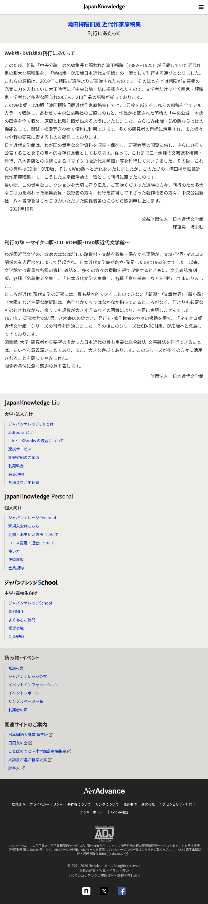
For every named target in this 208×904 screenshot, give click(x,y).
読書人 (16, 768)
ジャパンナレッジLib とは (31, 424)
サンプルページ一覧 (25, 701)
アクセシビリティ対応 (175, 804)
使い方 (14, 551)
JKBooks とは (20, 432)
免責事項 (130, 804)
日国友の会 (20, 743)
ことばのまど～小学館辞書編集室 (39, 751)
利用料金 (16, 465)
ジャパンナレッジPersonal (32, 517)
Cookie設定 (119, 812)
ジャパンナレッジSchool (30, 603)
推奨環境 (16, 559)
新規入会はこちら (23, 526)
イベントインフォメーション (33, 684)
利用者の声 (18, 710)
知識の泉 (16, 668)
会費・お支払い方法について (33, 534)
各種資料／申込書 (23, 482)
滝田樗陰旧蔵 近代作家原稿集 (104, 24)
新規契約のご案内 (23, 457)
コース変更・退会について (31, 543)
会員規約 (16, 474)
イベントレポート (23, 693)
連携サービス (20, 449)
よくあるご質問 (21, 620)
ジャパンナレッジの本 (27, 676)
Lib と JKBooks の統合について (36, 440)
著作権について (79, 804)
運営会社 (148, 804)
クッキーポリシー (93, 812)
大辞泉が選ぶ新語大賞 (30, 759)
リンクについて (107, 804)
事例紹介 (16, 611)
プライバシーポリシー (46, 804)
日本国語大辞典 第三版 (30, 734)
